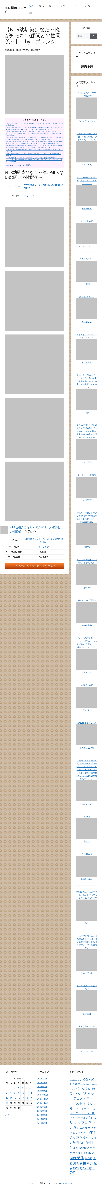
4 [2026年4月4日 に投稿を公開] (26, 1087)
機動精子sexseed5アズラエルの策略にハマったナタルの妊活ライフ (86, 895)
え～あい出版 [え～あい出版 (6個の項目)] (93, 1084)
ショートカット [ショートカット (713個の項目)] (83, 1108)
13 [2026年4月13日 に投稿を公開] (7, 1097)
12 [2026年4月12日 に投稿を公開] (30, 1092)
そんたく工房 (87, 1051)
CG (53, 6)
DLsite (41, 6)
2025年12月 (42, 1094)
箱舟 (87, 923)
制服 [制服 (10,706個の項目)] (79, 1137)
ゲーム (77, 6)
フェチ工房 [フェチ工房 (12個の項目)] (77, 1123)
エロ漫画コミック (15, 9)
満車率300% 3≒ (86, 296)
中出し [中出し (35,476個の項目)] (92, 1132)
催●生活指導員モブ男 (86, 722)
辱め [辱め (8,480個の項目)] (76, 1168)
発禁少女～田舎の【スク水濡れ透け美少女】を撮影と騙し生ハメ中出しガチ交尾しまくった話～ (87, 381)
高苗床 (87, 841)
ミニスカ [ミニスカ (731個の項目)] (82, 1127)
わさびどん (87, 164)
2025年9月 (42, 1107)
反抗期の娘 (87, 854)
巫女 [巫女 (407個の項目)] (75, 1148)
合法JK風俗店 (87, 221)
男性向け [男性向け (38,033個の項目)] (86, 1163)
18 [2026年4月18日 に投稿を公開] (27, 1097)
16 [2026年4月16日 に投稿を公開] (19, 1097)
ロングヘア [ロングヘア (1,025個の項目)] (79, 1132)
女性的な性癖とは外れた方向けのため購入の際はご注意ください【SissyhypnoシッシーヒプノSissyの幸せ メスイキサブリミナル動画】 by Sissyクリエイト (34, 146)
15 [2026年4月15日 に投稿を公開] (15, 1097)
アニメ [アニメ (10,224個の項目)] (78, 1098)
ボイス (90, 6)
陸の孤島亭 (87, 625)
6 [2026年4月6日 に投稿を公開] (6, 1092)
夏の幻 (87, 816)
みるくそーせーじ (87, 246)
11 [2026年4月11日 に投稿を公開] (27, 1092)
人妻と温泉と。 (87, 259)
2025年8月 (42, 1111)
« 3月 (7, 1115)
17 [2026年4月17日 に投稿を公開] (23, 1097)
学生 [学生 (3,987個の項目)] (89, 1143)
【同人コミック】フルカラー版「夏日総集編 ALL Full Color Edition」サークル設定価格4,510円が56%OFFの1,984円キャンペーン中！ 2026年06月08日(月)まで (34, 128)
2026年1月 (42, 1090)
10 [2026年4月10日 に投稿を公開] (23, 1092)
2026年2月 (42, 1086)
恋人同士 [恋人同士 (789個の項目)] (78, 1153)
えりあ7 (86, 284)
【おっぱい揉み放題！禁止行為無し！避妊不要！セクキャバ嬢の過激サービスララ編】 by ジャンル (34, 151)
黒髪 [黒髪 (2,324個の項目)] (72, 1172)
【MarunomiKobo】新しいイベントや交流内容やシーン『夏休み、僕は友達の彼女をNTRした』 (33, 155)
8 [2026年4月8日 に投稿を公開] (14, 1092)
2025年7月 (42, 1115)
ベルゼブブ (87, 321)
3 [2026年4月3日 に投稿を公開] (22, 1087)
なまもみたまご (87, 672)
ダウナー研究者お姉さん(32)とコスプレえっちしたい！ (87, 180)
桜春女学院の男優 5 (87, 600)
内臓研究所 (87, 208)
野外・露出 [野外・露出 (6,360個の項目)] (87, 1168)
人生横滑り (87, 362)
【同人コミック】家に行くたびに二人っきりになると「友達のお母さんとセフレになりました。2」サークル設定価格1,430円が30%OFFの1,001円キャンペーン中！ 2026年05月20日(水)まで (34, 133)
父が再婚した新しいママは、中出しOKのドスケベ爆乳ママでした (86, 136)
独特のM (87, 587)
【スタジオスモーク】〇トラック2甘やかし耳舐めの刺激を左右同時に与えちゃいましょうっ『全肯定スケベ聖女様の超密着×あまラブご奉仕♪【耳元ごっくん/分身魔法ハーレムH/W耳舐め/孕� (34, 160)
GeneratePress (66, 1183)
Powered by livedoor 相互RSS (19, 165)
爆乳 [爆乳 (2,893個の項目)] (76, 1163)
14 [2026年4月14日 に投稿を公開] (11, 1097)
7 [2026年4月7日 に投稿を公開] (10, 1092)
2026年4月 (42, 1078)
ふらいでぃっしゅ (87, 121)
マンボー (87, 710)
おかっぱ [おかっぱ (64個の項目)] (73, 1089)
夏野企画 (87, 1013)
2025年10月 (42, 1102)
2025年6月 (42, 1119)
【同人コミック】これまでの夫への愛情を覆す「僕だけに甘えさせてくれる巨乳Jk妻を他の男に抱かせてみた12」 (34, 124)
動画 (33, 13)
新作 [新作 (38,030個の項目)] (80, 1157)
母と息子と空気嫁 (87, 1026)
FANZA (31, 6)
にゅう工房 (87, 462)
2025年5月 (42, 1123)
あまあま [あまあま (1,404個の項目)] (75, 1084)
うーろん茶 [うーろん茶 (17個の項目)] (85, 1084)
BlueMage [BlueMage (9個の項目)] (79, 1080)
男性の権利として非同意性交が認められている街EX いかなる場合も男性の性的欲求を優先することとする (87, 431)
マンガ (64, 6)
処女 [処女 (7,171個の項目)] (73, 1137)
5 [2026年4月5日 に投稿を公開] (30, 1087)
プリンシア (29, 195)
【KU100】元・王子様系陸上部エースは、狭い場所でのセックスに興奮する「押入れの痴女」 (86, 941)
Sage (86, 412)
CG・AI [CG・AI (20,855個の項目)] (88, 1079)
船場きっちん (87, 879)
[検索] (93, 36)
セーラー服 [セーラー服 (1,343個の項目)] (88, 1113)
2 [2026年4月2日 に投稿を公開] (18, 1087)
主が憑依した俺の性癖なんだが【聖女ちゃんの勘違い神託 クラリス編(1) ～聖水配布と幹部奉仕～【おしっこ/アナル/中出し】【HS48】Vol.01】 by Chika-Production (34, 142)
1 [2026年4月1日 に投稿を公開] (14, 1087)
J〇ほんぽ (86, 803)
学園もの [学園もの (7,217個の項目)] (79, 1142)
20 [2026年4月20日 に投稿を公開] (7, 1103)
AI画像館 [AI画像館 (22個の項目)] (73, 1080)
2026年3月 (42, 1082)
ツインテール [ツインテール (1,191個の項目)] (78, 1117)
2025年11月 (42, 1098)
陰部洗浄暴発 (87, 685)
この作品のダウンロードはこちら (35, 566)
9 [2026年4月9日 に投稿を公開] (18, 1092)
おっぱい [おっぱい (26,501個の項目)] (84, 1088)
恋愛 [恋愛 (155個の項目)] (86, 1153)
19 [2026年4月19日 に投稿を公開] (30, 1097)
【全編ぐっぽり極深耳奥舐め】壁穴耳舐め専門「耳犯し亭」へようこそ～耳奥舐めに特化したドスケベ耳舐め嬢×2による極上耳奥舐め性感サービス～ (86, 769)
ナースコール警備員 (87, 475)
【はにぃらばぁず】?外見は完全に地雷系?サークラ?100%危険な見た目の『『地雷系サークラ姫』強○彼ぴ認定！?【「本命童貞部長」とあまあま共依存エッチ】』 (34, 138)
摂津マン (87, 547)
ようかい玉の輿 (87, 747)
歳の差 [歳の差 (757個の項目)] (88, 1158)
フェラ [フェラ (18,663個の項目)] (86, 1122)
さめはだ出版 (87, 973)
